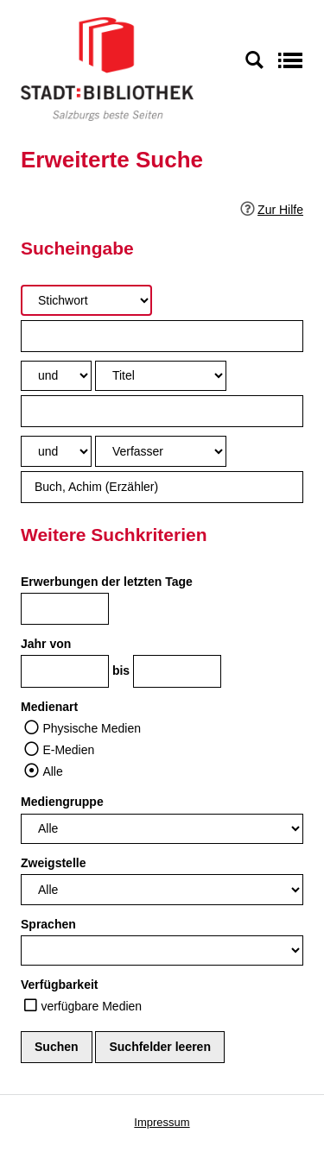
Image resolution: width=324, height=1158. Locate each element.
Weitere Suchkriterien (114, 534)
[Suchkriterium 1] (86, 300)
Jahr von (46, 644)
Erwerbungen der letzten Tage (107, 581)
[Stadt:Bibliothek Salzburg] (107, 68)
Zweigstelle (53, 863)
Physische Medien (91, 728)
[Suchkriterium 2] (160, 376)
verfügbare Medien (91, 1006)
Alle (52, 771)
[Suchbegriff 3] (162, 487)
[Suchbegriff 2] (162, 411)
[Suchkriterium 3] (160, 451)
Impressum (161, 1122)
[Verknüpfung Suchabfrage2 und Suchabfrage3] (56, 451)
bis (121, 670)
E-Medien (68, 750)
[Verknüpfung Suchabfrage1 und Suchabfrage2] (56, 376)
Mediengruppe (62, 802)
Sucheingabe (77, 248)
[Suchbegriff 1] (162, 336)
